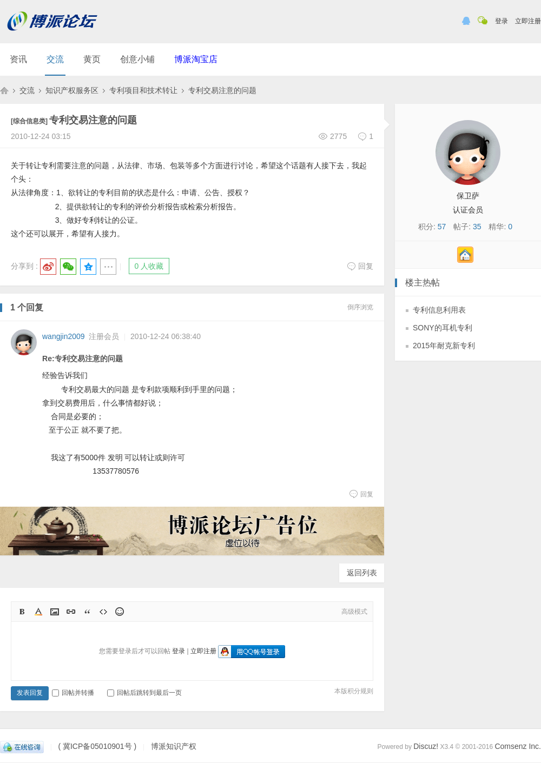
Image (54, 611)
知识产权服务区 (71, 90)
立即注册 (528, 21)
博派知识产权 (4, 90)
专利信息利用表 (439, 310)
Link (70, 611)
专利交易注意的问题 (222, 90)
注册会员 (104, 336)
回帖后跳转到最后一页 (144, 692)
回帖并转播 (73, 692)
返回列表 (362, 572)
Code (103, 611)
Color (38, 611)
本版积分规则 (353, 691)
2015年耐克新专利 (444, 345)
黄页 (92, 59)
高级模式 (354, 611)
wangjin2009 (63, 336)
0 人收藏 (149, 266)
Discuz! (425, 746)
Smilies (119, 611)
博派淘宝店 (195, 59)
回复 (360, 266)
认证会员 (468, 209)
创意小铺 (137, 59)
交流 (55, 59)
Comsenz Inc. (517, 746)
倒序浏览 (360, 307)
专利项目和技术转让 (143, 90)
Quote (87, 611)
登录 (501, 21)
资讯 (18, 59)
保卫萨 (468, 195)
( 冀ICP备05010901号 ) (97, 746)
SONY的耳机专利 (442, 327)
